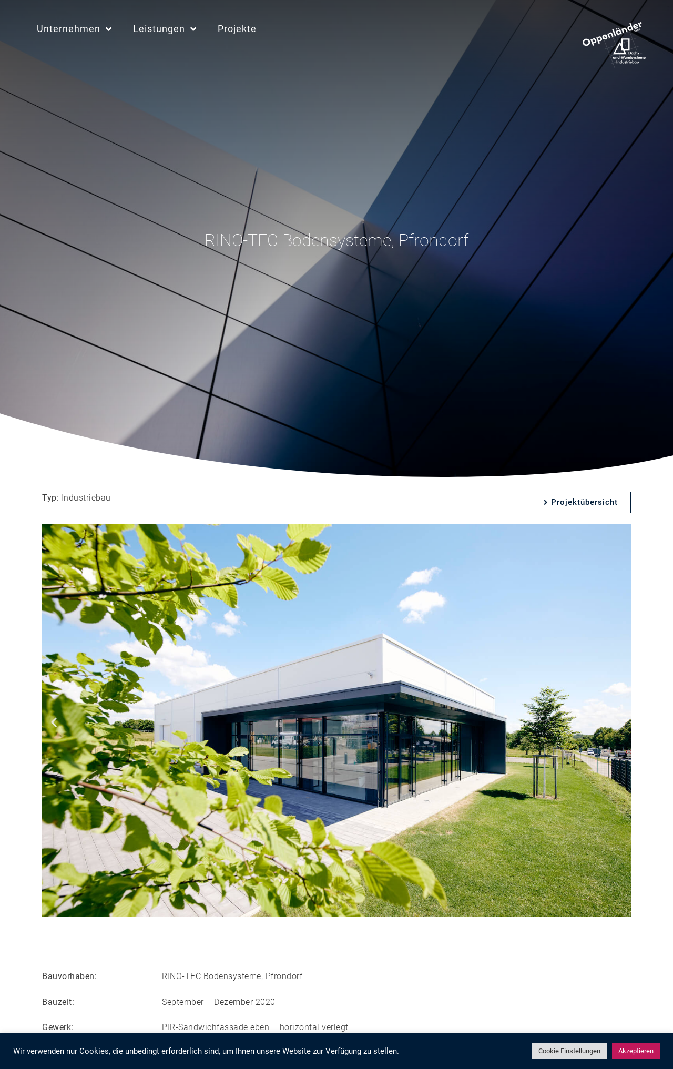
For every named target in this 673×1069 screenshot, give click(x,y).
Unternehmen (74, 29)
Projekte (237, 28)
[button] (53, 722)
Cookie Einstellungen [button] (569, 1051)
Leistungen (165, 29)
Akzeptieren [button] (636, 1051)
